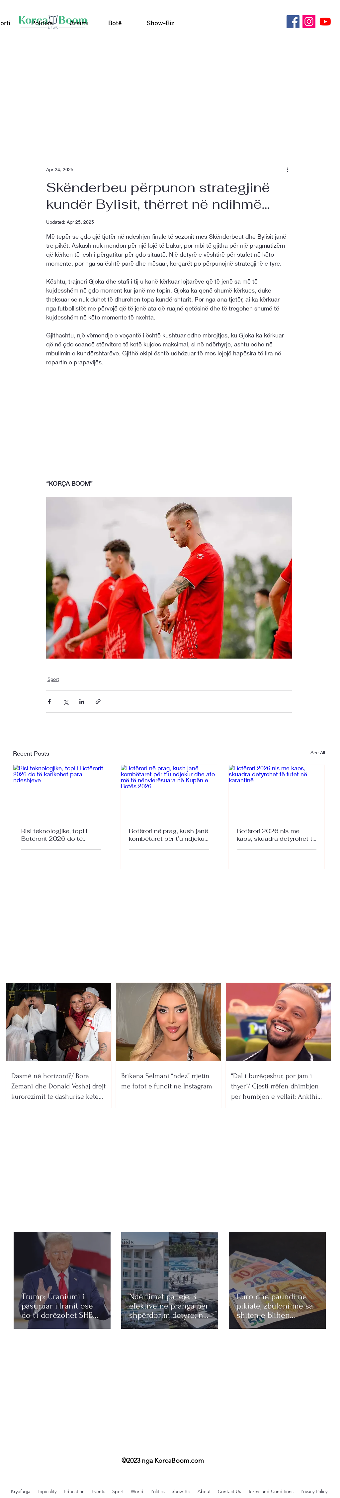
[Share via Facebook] (49, 701)
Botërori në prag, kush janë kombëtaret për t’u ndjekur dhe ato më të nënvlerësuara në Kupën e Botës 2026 (168, 834)
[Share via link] (98, 701)
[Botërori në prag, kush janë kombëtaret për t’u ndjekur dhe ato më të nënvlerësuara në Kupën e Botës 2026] (169, 792)
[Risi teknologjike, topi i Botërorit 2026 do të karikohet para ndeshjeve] (61, 792)
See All (317, 752)
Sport (53, 679)
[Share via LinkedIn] (82, 701)
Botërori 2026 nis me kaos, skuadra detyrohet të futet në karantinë (276, 834)
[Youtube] (325, 21)
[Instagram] (308, 21)
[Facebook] (293, 21)
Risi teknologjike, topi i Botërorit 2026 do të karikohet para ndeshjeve (58, 834)
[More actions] (288, 169)
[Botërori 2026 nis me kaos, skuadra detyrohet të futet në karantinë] (277, 792)
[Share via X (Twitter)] (65, 701)
